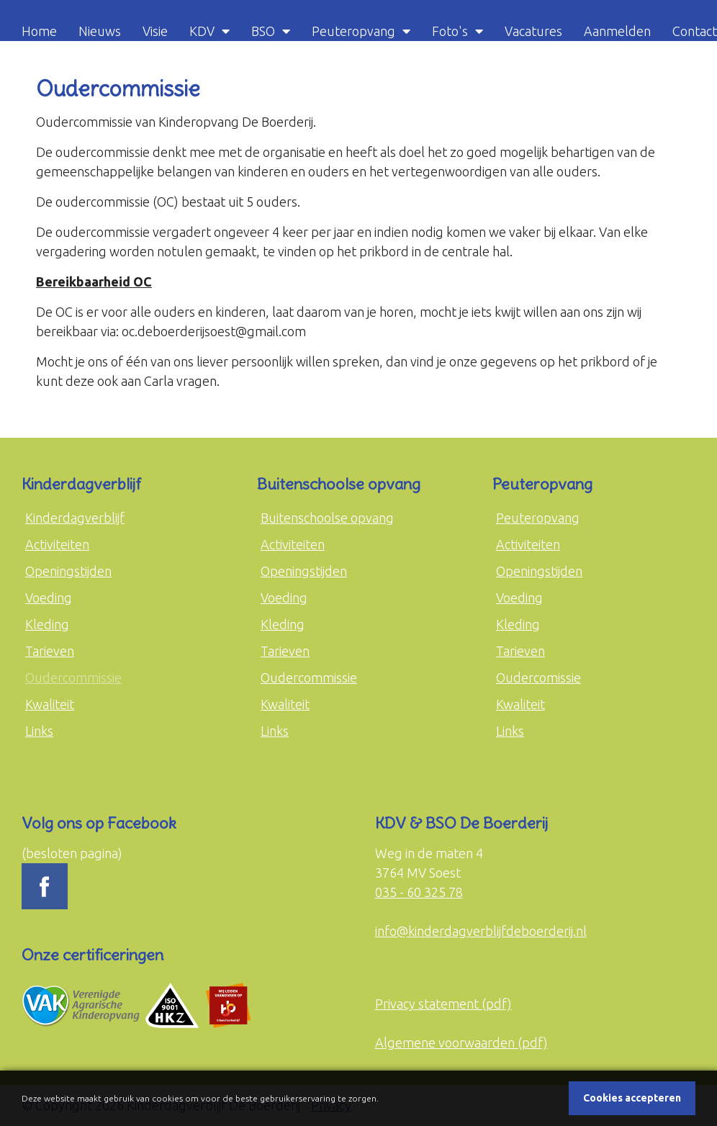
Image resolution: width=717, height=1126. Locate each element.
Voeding (48, 597)
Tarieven (49, 651)
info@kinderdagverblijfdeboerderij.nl (481, 931)
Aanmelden (617, 31)
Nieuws (99, 31)
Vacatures (533, 31)
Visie (155, 31)
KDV (202, 31)
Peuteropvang (353, 31)
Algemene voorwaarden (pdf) (461, 1042)
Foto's (450, 31)
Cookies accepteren (632, 1098)
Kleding (47, 624)
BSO (263, 31)
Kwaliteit (49, 704)
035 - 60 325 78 (419, 892)
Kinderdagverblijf (75, 517)
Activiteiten (57, 544)
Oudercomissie (538, 677)
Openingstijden (68, 571)
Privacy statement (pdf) (443, 1003)
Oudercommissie (73, 677)
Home (39, 31)
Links (39, 731)
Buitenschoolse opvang (327, 517)
